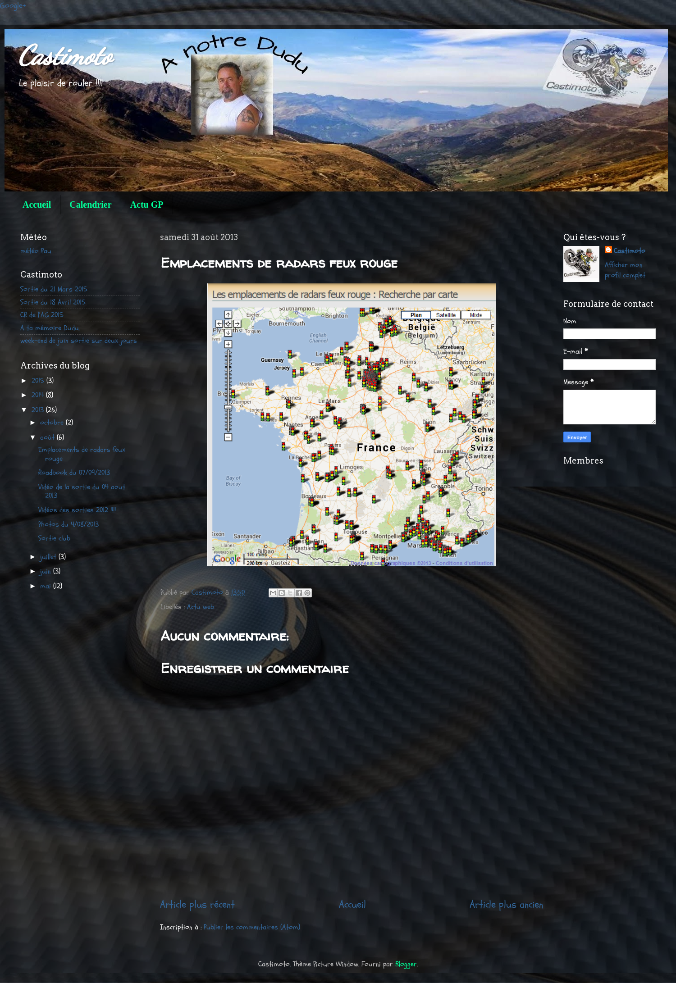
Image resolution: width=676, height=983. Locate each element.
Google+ (13, 5)
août (48, 437)
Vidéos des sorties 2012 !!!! (77, 510)
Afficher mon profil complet (625, 270)
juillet (49, 557)
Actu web (200, 607)
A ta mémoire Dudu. (50, 328)
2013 (39, 410)
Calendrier (90, 204)
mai (46, 586)
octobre (53, 423)
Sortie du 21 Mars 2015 (53, 289)
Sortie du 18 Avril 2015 (53, 302)
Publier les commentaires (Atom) (252, 927)
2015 (39, 381)
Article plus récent (197, 904)
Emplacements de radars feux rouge (81, 454)
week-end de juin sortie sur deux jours (78, 341)
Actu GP (147, 204)
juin (46, 571)
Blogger (406, 964)
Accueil (37, 204)
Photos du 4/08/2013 (68, 524)
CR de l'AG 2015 (42, 315)
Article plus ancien (506, 904)
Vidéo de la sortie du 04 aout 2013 (81, 491)
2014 (39, 395)
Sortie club (54, 538)
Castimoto (65, 55)
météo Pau (35, 251)
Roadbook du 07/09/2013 (74, 473)
